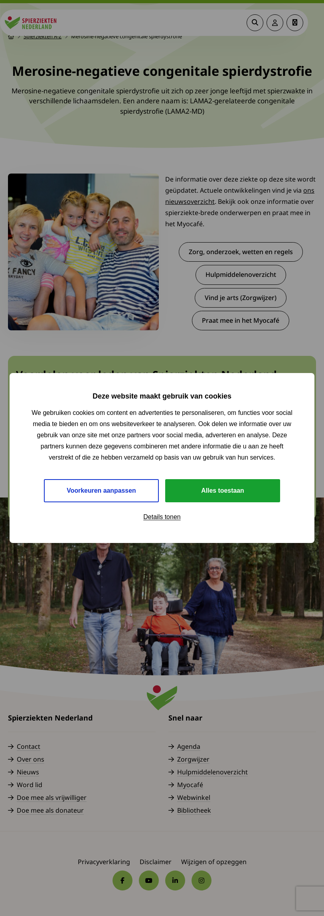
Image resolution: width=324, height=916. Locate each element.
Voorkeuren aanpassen (101, 490)
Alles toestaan (222, 490)
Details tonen (161, 516)
